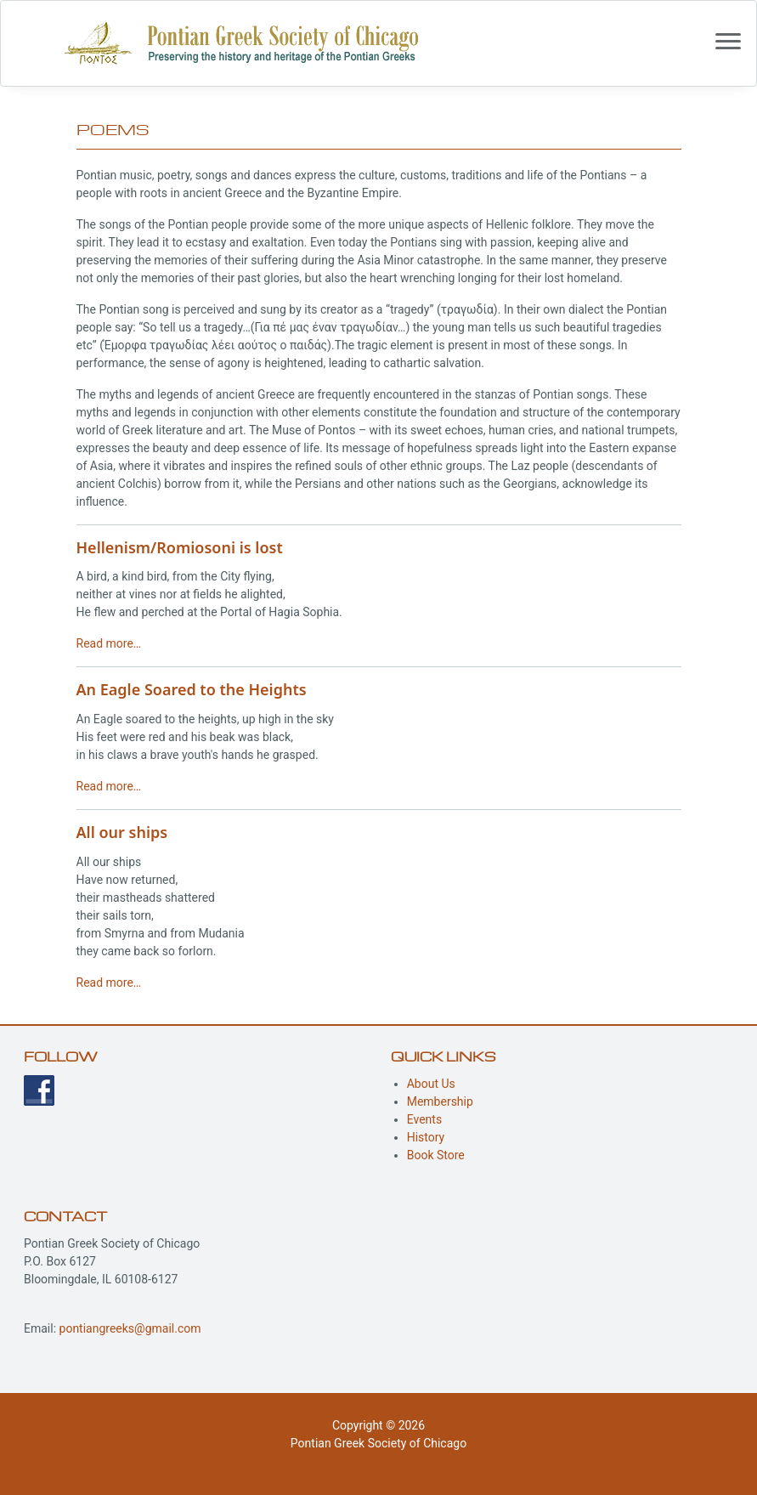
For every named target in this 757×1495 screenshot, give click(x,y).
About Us (431, 1083)
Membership (440, 1101)
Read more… (109, 643)
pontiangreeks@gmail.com (130, 1328)
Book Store (436, 1155)
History (426, 1137)
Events (424, 1119)
